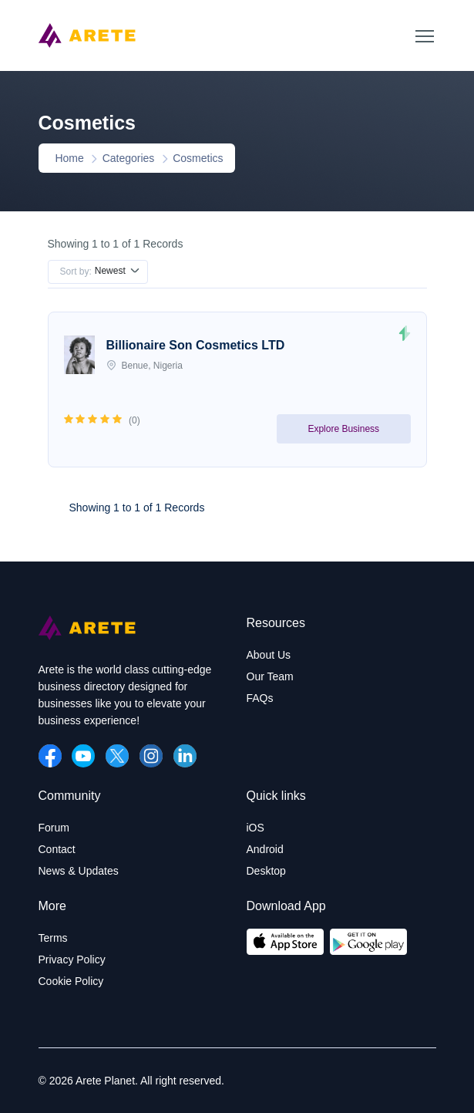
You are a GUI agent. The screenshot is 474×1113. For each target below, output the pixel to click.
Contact (57, 849)
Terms (53, 938)
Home (67, 158)
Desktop (266, 871)
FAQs (260, 698)
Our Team (270, 676)
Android (265, 849)
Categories (129, 158)
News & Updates (79, 871)
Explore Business (343, 428)
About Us (269, 655)
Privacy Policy (72, 959)
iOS (255, 827)
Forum (54, 827)
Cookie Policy (71, 981)
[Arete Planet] (87, 636)
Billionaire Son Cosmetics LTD (195, 345)
